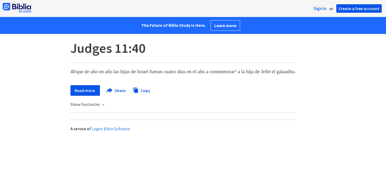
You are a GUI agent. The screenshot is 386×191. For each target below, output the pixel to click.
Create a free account (359, 8)
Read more (85, 90)
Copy (141, 90)
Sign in (319, 8)
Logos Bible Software (111, 128)
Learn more (225, 25)
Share (116, 90)
